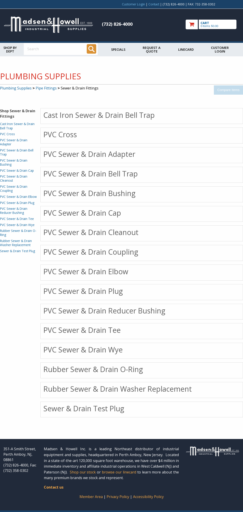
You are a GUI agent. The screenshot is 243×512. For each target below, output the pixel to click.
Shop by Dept (10, 49)
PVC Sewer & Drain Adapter (13, 142)
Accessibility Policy (148, 496)
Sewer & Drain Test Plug (17, 251)
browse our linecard (119, 472)
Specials (118, 49)
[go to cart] (213, 24)
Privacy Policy (118, 496)
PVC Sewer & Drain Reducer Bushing (13, 210)
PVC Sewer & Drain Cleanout (13, 178)
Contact (153, 4)
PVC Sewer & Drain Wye (17, 225)
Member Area (91, 496)
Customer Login (133, 4)
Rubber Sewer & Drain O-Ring (18, 233)
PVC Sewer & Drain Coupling (13, 188)
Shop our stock (83, 472)
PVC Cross (7, 134)
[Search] (91, 49)
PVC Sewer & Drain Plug (17, 203)
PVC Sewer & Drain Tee (17, 219)
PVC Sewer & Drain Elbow (18, 196)
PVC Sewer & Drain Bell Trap (16, 152)
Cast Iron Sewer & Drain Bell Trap (17, 126)
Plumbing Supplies (16, 88)
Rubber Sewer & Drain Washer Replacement (16, 243)
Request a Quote (152, 49)
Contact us (53, 487)
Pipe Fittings (46, 88)
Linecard (186, 49)
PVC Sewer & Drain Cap (17, 170)
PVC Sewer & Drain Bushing (13, 162)
